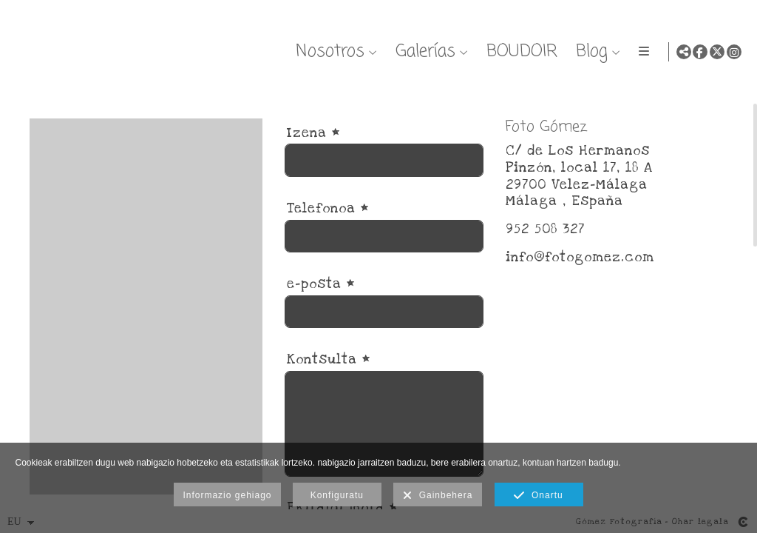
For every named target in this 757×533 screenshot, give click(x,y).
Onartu (538, 496)
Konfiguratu (337, 495)
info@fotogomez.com (580, 272)
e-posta (321, 298)
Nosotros (327, 51)
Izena (313, 147)
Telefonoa (328, 223)
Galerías (422, 51)
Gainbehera (437, 496)
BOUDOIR (518, 51)
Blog (589, 51)
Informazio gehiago (227, 495)
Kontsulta (328, 374)
